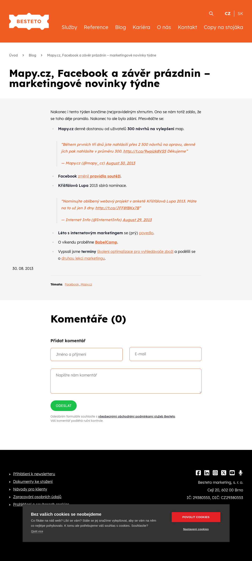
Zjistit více (37, 531)
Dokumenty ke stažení (33, 481)
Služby (69, 27)
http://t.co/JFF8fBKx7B (117, 207)
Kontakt (187, 27)
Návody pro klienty (30, 489)
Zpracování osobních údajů (37, 496)
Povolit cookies (195, 517)
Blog (120, 27)
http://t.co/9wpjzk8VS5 (144, 151)
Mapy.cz (86, 284)
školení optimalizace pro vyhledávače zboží (135, 251)
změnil (99, 176)
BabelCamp (106, 242)
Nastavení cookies (196, 529)
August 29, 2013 (137, 219)
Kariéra (141, 27)
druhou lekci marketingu (83, 258)
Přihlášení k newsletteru (34, 473)
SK (240, 13)
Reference (96, 27)
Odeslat (63, 406)
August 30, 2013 (120, 163)
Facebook (72, 284)
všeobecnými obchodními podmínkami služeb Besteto (136, 416)
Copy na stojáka (223, 27)
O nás (164, 27)
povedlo (146, 232)
